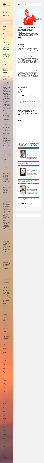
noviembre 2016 (5, 422)
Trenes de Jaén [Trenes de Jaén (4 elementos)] (4, 70)
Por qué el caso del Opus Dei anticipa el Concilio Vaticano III (6, 145)
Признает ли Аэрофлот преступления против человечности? (6, 273)
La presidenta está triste (6, 202)
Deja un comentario (21, 102)
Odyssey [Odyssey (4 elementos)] (4, 55)
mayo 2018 (4, 400)
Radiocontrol (4, 32)
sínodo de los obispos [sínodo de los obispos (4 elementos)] (5, 67)
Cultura (4, 28)
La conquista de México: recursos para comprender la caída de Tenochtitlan (6, 179)
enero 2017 (4, 419)
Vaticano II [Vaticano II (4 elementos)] (4, 71)
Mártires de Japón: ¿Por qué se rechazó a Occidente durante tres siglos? (6, 128)
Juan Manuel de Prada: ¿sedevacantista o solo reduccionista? (5, 200)
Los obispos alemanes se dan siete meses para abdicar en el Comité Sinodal (6, 167)
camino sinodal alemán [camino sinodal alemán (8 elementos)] (6, 43)
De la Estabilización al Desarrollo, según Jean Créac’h (5, 190)
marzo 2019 (4, 392)
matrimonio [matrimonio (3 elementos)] (4, 54)
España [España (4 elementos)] (9, 47)
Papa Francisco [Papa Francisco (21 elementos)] (6, 56)
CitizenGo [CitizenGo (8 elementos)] (7, 44)
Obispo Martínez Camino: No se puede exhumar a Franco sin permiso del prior (6, 233)
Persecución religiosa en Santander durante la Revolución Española (6, 288)
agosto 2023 (4, 360)
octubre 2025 (4, 345)
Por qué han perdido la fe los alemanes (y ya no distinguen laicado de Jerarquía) (6, 105)
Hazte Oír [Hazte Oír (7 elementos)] (8, 52)
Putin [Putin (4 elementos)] (9, 58)
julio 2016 (4, 426)
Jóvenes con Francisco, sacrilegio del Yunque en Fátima (6, 329)
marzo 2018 (4, 403)
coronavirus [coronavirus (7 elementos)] (4, 47)
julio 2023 (4, 361)
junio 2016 (4, 427)
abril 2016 (4, 430)
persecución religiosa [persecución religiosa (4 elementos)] (5, 57)
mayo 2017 (4, 414)
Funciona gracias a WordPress (22, 215)
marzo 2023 (4, 365)
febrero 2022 (4, 368)
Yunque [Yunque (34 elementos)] (5, 72)
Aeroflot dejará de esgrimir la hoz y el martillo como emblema (6, 223)
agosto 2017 (4, 410)
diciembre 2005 (5, 458)
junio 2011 (4, 445)
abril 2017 (4, 415)
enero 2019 (4, 395)
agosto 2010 (4, 450)
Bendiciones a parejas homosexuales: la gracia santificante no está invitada (6, 111)
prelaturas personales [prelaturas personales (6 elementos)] (6, 58)
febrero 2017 (4, 418)
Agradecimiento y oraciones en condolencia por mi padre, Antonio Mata (6, 197)
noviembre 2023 (5, 356)
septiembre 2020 (5, 375)
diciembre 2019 (5, 384)
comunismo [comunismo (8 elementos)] (4, 45)
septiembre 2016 (5, 423)
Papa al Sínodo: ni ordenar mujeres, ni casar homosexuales (6, 131)
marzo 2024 (4, 352)
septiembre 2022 (5, 367)
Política (3, 30)
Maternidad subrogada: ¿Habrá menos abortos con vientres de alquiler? (6, 176)
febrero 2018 (4, 404)
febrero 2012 (4, 439)
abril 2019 (4, 391)
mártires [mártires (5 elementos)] (6, 54)
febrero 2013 (4, 434)
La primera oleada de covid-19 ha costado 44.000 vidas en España (6, 204)
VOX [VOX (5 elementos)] (5, 71)
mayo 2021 (4, 371)
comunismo (33, 101)
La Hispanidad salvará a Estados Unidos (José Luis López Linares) (6, 79)
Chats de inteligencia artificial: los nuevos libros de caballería (6, 91)
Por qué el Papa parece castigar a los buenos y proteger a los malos (6, 120)
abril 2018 (4, 402)
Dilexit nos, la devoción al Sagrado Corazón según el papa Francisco (6, 96)
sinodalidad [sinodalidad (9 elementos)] (4, 66)
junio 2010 (4, 453)
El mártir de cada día (5, 11)
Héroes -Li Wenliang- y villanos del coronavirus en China (6, 209)
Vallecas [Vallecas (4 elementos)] (7, 70)
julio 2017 (4, 411)
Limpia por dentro (5, 3)
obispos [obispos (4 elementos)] (8, 54)
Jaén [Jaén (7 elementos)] (7, 53)
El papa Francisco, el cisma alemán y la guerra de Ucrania (6, 102)
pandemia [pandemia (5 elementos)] (8, 55)
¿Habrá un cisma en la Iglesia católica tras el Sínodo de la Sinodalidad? (6, 140)
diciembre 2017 (5, 406)
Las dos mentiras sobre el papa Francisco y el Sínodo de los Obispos (6, 125)
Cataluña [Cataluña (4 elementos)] (4, 44)
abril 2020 (4, 379)
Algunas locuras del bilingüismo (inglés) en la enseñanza (6, 320)
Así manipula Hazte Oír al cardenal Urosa (6, 303)
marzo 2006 (4, 457)
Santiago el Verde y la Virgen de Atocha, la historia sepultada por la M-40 (6, 276)
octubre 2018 (4, 396)
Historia (4, 29)
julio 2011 (4, 443)
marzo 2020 (4, 380)
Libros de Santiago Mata (6, 15)
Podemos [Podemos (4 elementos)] (9, 57)
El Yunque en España (5, 12)
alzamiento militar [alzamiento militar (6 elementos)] (5, 41)
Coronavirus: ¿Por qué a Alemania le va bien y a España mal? (6, 217)
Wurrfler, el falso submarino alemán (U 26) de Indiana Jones (6, 300)
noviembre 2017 (5, 407)
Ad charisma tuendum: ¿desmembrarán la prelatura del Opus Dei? (6, 162)
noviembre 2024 (5, 349)
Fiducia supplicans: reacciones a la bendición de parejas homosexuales (6, 108)
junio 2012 (4, 435)
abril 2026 (4, 344)
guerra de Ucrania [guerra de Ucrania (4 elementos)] (5, 52)
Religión (4, 33)
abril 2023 (4, 364)
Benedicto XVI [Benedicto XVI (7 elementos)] (5, 42)
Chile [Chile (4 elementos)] (5, 44)
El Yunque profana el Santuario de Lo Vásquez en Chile (6, 332)
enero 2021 (4, 372)
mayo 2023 (4, 363)
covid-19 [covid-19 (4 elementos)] (7, 47)
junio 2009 (4, 454)
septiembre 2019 (5, 387)
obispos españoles (20, 209)
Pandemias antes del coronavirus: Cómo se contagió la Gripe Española (6, 220)
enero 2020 (4, 383)
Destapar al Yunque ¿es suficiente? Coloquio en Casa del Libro (6, 283)
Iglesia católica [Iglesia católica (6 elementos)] (5, 53)
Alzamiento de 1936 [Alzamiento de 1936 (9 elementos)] (6, 40)
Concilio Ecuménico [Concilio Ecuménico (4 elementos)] (5, 46)
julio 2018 (4, 399)
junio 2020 (4, 376)
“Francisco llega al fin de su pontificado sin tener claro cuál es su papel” (6, 99)
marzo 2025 (4, 348)
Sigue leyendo (20, 93)
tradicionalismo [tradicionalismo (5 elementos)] (5, 68)
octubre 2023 (4, 357)
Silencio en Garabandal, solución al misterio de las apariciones (6, 256)
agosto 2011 (4, 442)
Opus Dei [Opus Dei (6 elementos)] (6, 55)
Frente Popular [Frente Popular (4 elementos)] (4, 48)
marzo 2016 (4, 431)
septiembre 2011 (5, 441)
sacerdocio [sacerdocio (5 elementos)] (4, 65)
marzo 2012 (4, 438)
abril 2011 (4, 446)
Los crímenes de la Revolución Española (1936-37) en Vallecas (6, 295)
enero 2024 (4, 353)
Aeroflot (30, 101)
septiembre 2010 (5, 449)
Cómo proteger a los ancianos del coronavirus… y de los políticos (6, 214)
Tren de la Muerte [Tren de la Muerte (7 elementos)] (5, 69)
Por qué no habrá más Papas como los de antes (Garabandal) (6, 155)
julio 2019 (4, 388)
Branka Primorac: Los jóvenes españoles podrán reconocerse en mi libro (6, 244)
